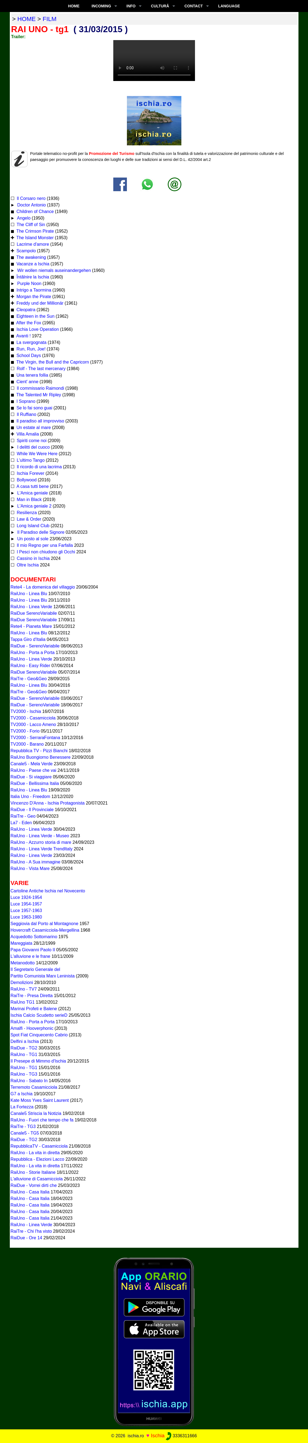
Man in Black (29, 499)
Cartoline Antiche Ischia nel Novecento (48, 891)
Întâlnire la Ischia (32, 277)
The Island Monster (34, 237)
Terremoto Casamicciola (34, 1087)
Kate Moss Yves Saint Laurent (40, 1100)
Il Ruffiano (26, 414)
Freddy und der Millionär (39, 303)
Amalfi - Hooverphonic (32, 1028)
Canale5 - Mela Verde (32, 763)
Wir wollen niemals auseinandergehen (53, 270)
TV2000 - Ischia (26, 711)
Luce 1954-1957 (26, 904)
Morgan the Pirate (33, 296)
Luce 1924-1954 (26, 897)
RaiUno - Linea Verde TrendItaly (42, 849)
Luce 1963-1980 (26, 917)
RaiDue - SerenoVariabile (35, 646)
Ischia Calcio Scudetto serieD (39, 1015)
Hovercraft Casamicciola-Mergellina (45, 930)
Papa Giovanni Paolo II (33, 949)
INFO (130, 6)
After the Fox (28, 322)
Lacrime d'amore (32, 244)
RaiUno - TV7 (24, 989)
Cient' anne (26, 381)
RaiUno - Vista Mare (30, 868)
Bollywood (26, 480)
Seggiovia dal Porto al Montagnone (44, 923)
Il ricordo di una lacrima (39, 466)
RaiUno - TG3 (24, 1074)
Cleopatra (25, 309)
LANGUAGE (229, 6)
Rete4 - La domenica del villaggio (43, 587)
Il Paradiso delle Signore (40, 532)
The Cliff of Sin (30, 224)
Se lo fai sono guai (33, 408)
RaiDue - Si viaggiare (31, 777)
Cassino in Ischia (33, 558)
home (26, 19)
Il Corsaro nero (30, 198)
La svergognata (31, 342)
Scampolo (25, 250)
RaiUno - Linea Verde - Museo (40, 835)
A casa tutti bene (32, 486)
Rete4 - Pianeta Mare (31, 626)
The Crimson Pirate (34, 231)
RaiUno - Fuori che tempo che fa (42, 1120)
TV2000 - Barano (27, 744)
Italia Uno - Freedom (30, 796)
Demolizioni (22, 982)
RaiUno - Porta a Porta (33, 652)
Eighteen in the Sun (34, 316)
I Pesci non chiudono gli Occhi (45, 552)
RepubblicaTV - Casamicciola (39, 1146)
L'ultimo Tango (30, 460)
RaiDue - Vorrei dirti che (34, 1185)
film (50, 19)
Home (74, 6)
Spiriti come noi (31, 440)
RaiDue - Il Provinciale (32, 809)
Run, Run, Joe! (30, 349)
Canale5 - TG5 (25, 1133)
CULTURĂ (160, 6)
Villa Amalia (27, 434)
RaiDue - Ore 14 (26, 1237)
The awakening (30, 257)
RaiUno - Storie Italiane (33, 1172)
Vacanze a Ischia (32, 264)
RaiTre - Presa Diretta (32, 995)
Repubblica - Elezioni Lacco (37, 1159)
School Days (28, 355)
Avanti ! (23, 336)
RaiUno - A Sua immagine (35, 862)
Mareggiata (21, 943)
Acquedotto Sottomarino (34, 936)
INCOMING (101, 6)
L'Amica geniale (32, 493)
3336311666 (181, 1435)
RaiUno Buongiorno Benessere (41, 757)
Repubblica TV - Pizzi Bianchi (39, 750)
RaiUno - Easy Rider (30, 665)
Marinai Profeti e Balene (34, 1008)
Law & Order (28, 519)
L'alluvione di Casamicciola (37, 1179)
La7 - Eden (21, 822)
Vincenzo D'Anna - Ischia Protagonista (48, 803)
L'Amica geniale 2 (33, 506)
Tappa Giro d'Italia (28, 639)
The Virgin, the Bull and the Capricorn (52, 362)
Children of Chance (34, 211)
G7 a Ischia (22, 1093)
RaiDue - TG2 (24, 1048)
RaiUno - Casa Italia (30, 1192)
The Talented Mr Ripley (38, 394)
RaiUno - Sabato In (29, 1080)
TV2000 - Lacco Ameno (33, 724)
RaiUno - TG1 (24, 1054)
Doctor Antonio (31, 205)
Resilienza (26, 512)
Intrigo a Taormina (33, 290)
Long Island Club (33, 525)
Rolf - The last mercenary (41, 368)
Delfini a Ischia (25, 1041)
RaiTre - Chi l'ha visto (31, 1231)
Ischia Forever (30, 473)
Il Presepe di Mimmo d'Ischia (38, 1061)
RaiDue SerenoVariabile (34, 613)
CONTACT (193, 6)
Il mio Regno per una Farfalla (44, 545)
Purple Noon (28, 283)
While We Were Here (36, 453)
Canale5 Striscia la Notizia (36, 1113)
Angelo (23, 218)
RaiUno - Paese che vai (33, 770)
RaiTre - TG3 (23, 1126)
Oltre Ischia (27, 565)
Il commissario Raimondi (40, 388)
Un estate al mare (33, 427)
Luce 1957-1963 (26, 910)
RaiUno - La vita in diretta (35, 1152)
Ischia (157, 1435)
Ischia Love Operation (37, 329)
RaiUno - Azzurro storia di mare (41, 842)
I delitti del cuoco (33, 447)
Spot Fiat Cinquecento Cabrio (39, 1035)
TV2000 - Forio (25, 731)
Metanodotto (23, 963)
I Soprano (25, 401)
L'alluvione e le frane (30, 956)
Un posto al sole (32, 538)
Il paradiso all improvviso (39, 421)
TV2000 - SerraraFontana (35, 737)
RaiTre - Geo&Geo (29, 678)
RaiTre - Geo (23, 816)
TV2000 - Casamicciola (33, 718)
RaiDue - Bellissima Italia (35, 783)
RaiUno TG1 (23, 1002)
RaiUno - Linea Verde (31, 606)
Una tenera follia (31, 375)
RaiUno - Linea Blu (29, 593)
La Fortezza (22, 1107)
